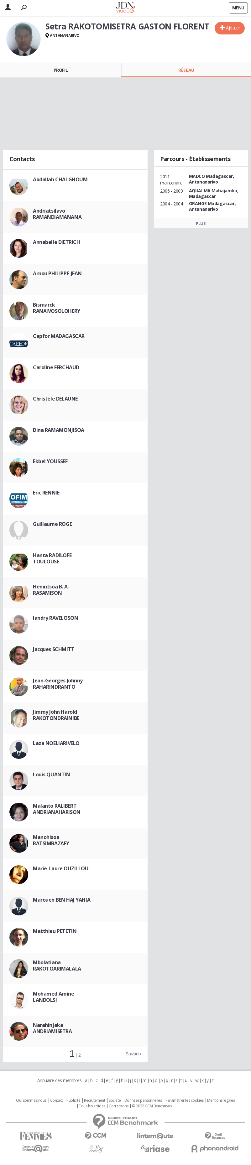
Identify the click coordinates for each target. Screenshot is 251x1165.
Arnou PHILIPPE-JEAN (57, 273)
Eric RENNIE (46, 492)
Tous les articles (92, 1106)
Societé (115, 1100)
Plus (201, 223)
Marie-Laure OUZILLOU (61, 868)
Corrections (118, 1106)
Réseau (186, 70)
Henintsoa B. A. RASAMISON (51, 589)
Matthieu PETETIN (54, 931)
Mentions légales (221, 1100)
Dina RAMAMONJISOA (58, 430)
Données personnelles (143, 1100)
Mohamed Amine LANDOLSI (53, 996)
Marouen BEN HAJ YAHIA (61, 899)
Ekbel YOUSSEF (50, 461)
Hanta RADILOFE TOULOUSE (52, 558)
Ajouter (233, 28)
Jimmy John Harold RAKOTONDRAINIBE (56, 715)
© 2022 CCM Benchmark (152, 1106)
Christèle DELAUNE (55, 398)
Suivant (132, 1053)
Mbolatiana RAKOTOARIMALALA (57, 965)
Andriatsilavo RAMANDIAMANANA (57, 213)
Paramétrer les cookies (184, 1100)
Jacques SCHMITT (54, 649)
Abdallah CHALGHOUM (60, 179)
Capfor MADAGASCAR (59, 336)
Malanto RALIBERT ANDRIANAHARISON (57, 809)
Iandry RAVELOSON (55, 617)
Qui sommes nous (31, 1100)
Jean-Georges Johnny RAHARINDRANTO (58, 683)
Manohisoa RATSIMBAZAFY (51, 840)
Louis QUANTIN (51, 774)
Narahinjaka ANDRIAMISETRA (52, 1028)
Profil (61, 70)
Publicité (73, 1100)
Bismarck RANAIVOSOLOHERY (56, 307)
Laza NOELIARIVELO (56, 743)
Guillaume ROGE (52, 523)
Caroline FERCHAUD (56, 367)
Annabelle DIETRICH (56, 242)
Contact (56, 1100)
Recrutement (94, 1100)
